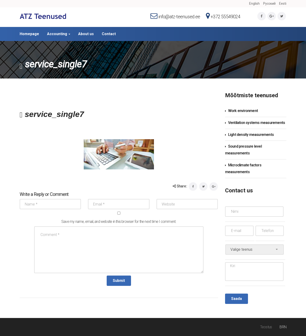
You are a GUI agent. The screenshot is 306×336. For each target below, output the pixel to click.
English (254, 3)
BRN (283, 327)
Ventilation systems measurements (256, 122)
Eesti (282, 3)
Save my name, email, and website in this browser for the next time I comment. (118, 221)
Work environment (243, 110)
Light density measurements (251, 134)
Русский (269, 3)
